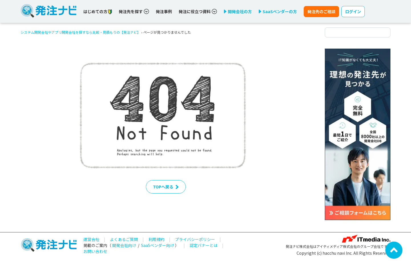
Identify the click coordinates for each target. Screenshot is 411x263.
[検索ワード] (357, 32)
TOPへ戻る (166, 187)
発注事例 (164, 11)
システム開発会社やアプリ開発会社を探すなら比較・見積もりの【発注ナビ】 (80, 32)
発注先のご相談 (321, 11)
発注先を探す (134, 11)
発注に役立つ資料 (198, 11)
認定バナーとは (203, 245)
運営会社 (91, 239)
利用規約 (156, 239)
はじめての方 (97, 12)
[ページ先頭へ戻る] (393, 249)
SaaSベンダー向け (157, 245)
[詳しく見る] (357, 134)
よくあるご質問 (124, 239)
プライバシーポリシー (195, 239)
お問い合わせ (95, 251)
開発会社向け (124, 245)
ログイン (353, 11)
